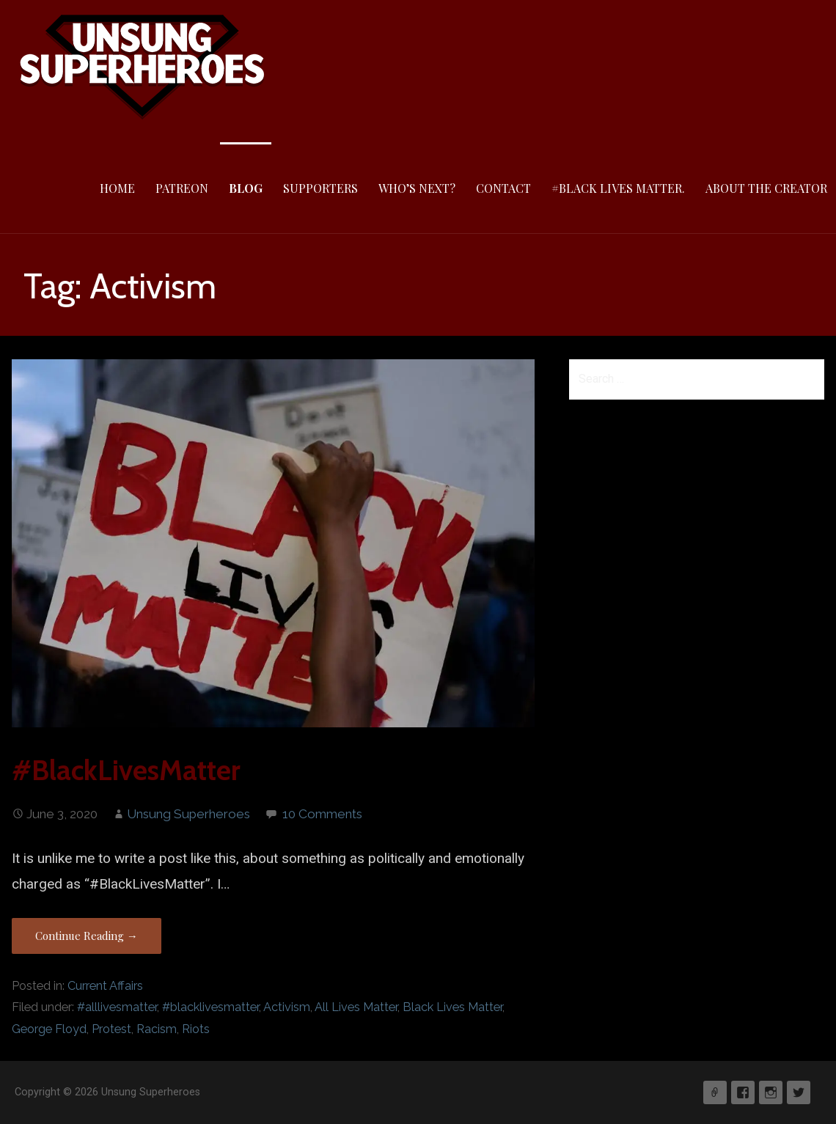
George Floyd (49, 1029)
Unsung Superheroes (188, 814)
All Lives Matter (356, 1007)
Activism (286, 1007)
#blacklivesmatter (210, 1007)
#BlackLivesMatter (126, 770)
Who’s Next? (416, 188)
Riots (196, 1029)
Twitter (798, 1092)
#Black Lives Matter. (618, 188)
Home (117, 188)
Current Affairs (105, 986)
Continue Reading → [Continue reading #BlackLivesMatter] (86, 935)
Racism (156, 1029)
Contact (503, 188)
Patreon (181, 188)
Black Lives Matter (452, 1007)
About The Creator (766, 188)
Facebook (743, 1092)
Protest (111, 1029)
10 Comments (322, 814)
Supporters (320, 188)
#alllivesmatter (117, 1007)
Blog (246, 188)
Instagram (770, 1092)
